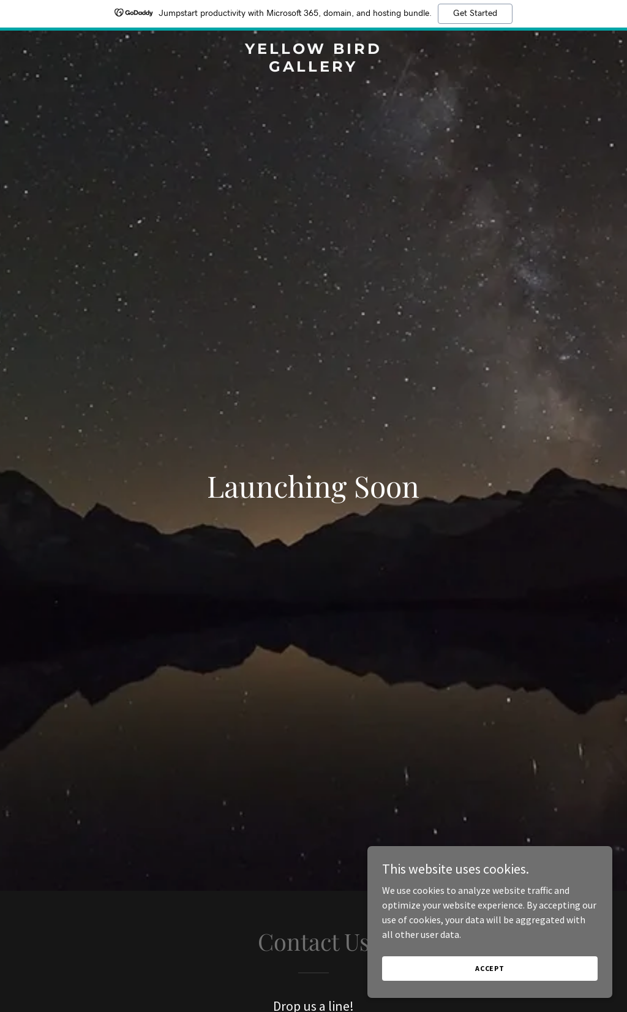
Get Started (475, 13)
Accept (490, 968)
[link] (313, 68)
